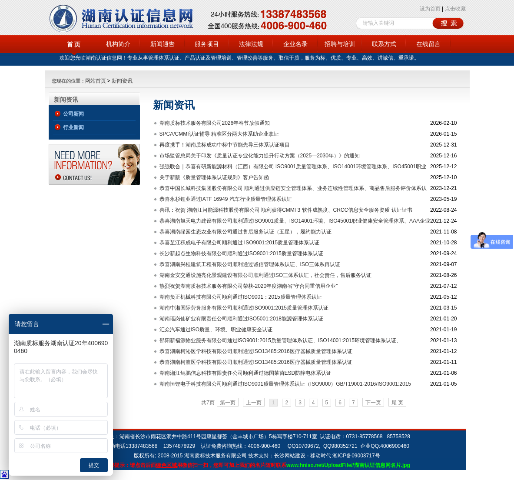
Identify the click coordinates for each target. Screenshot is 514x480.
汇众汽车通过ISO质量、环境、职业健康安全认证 (216, 330)
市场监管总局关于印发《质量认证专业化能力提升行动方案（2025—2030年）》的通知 (259, 156)
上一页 (254, 403)
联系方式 (384, 43)
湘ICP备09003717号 (356, 456)
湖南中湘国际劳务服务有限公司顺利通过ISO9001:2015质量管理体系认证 (243, 308)
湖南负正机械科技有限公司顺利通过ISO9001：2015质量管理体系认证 (240, 297)
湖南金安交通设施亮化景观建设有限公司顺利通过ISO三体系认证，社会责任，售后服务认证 (265, 275)
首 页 (74, 44)
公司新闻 (73, 114)
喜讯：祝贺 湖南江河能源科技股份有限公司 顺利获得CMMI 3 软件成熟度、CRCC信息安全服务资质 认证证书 (285, 210)
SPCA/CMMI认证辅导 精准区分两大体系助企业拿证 (219, 134)
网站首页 (95, 81)
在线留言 (428, 43)
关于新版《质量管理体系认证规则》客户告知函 (214, 177)
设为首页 (430, 9)
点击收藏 (455, 9)
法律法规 (251, 43)
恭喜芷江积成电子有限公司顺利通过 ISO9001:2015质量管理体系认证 (239, 243)
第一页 (227, 403)
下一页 (373, 403)
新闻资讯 (122, 81)
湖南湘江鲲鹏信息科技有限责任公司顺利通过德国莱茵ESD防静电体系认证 (245, 373)
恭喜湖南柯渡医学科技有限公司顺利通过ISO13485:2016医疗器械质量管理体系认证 (255, 362)
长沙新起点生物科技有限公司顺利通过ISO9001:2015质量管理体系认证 (241, 253)
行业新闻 (73, 127)
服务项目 (207, 43)
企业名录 (295, 43)
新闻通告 (162, 43)
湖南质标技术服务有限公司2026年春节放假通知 (214, 123)
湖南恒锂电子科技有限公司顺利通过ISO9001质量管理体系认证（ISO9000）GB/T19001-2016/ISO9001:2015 (285, 384)
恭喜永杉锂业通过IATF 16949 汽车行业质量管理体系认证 (225, 199)
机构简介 (118, 43)
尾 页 (397, 403)
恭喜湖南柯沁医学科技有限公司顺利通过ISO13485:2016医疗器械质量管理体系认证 (255, 351)
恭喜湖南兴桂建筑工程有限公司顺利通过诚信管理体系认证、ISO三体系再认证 (250, 264)
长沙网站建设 (289, 456)
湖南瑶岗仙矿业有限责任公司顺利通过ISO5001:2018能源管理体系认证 (241, 319)
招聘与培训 (340, 43)
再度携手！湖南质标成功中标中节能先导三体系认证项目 (224, 145)
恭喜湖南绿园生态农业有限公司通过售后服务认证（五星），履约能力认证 (245, 232)
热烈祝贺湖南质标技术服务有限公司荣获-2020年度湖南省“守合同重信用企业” (248, 286)
